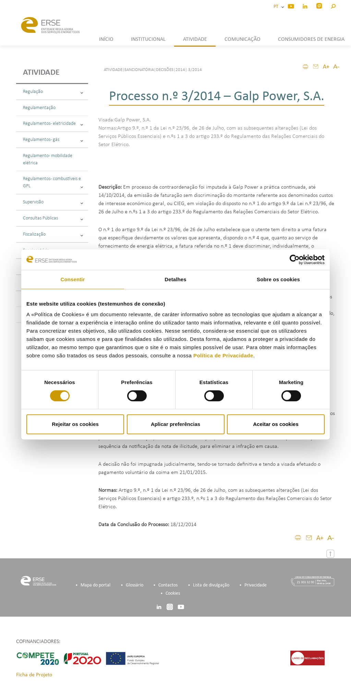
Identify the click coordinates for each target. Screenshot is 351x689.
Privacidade (255, 585)
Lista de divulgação (211, 585)
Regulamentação (39, 107)
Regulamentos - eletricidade (53, 123)
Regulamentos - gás (53, 139)
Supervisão (53, 202)
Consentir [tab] (73, 279)
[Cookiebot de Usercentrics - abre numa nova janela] (295, 259)
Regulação (53, 91)
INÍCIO (106, 39)
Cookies (173, 593)
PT (277, 6)
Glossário (134, 585)
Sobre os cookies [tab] (278, 279)
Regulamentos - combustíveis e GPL (53, 182)
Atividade (41, 73)
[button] (333, 5)
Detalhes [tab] (175, 279)
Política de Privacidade (223, 355)
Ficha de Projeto (34, 675)
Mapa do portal (95, 585)
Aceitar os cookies (276, 424)
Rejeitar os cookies (75, 424)
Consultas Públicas (53, 218)
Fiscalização (53, 234)
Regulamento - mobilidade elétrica (47, 159)
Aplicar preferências (175, 424)
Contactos (168, 585)
